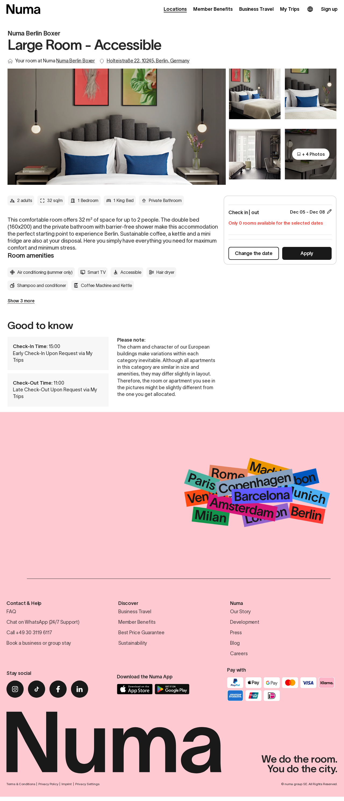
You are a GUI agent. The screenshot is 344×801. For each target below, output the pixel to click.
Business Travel (256, 9)
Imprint (67, 788)
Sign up (329, 9)
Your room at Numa (55, 60)
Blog (235, 645)
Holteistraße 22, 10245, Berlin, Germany (148, 60)
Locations (175, 9)
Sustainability (132, 645)
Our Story (240, 613)
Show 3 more (21, 300)
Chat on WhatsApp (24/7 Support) (43, 624)
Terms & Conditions (20, 788)
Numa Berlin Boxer (75, 60)
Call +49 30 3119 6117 (29, 634)
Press (236, 634)
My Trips (289, 9)
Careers (239, 655)
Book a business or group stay (38, 645)
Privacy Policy (48, 788)
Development (244, 624)
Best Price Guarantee (141, 634)
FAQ (11, 613)
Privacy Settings (87, 788)
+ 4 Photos (311, 156)
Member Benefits (213, 9)
